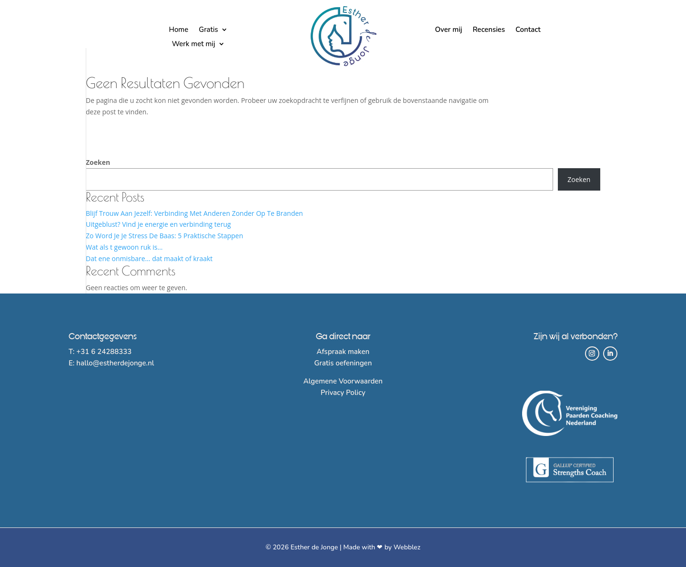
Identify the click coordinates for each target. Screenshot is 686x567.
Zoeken (98, 162)
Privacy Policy (343, 392)
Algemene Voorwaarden (343, 381)
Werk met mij (193, 44)
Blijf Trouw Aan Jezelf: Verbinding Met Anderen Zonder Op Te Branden (194, 213)
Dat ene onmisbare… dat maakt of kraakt (149, 258)
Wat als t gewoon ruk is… (124, 247)
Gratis (208, 30)
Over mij (448, 30)
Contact (528, 30)
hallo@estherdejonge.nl (115, 363)
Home (178, 30)
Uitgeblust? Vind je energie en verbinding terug (158, 224)
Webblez (407, 547)
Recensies (489, 30)
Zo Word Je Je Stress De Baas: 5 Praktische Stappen (164, 235)
